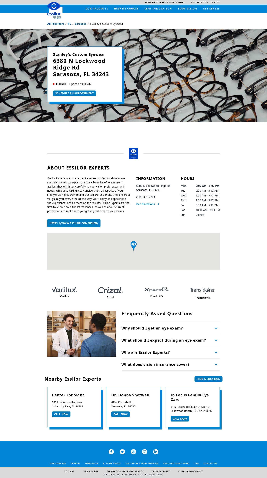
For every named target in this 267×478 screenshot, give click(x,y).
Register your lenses (176, 463)
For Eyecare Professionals (142, 463)
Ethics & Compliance (190, 471)
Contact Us (210, 463)
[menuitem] (165, 2)
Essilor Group (112, 463)
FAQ (197, 463)
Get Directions (145, 204)
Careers (75, 463)
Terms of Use (90, 471)
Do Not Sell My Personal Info (125, 471)
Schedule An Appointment (74, 93)
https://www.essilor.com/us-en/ (74, 223)
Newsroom (91, 463)
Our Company (58, 463)
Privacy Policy (161, 471)
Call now (61, 414)
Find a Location (208, 379)
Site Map (69, 471)
